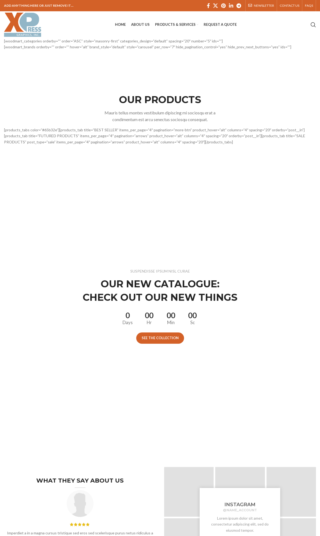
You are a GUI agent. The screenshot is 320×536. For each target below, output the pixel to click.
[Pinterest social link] (223, 6)
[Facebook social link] (208, 6)
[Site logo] (22, 24)
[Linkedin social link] (231, 6)
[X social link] (215, 6)
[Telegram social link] (239, 6)
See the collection (160, 338)
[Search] (313, 24)
